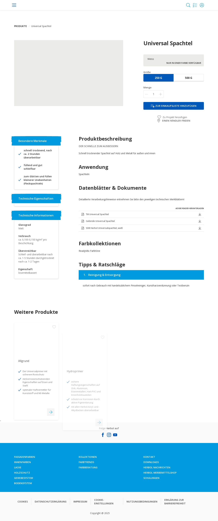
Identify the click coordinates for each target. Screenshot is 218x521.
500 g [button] (188, 78)
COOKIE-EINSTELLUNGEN (103, 501)
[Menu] (14, 5)
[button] (202, 5)
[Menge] (153, 94)
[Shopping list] (195, 5)
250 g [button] (158, 78)
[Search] (188, 5)
